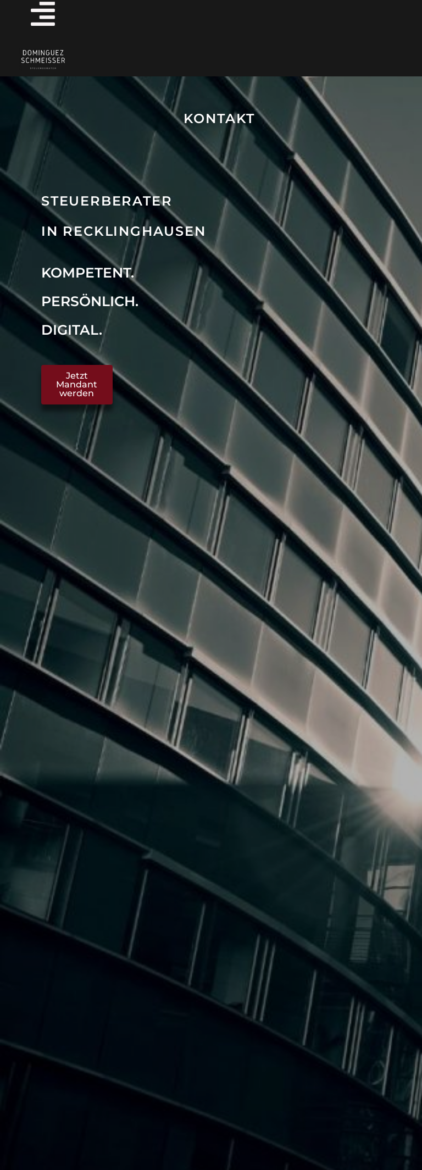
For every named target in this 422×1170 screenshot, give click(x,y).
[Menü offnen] (43, 13)
